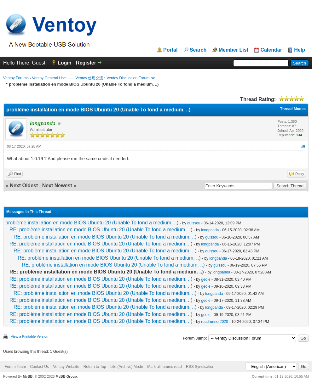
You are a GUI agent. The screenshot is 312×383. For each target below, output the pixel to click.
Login (65, 62)
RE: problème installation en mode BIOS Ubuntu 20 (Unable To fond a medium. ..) (100, 229)
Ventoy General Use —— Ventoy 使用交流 (67, 78)
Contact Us (39, 366)
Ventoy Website (66, 366)
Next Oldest (24, 185)
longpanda (210, 230)
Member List (233, 50)
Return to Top (95, 366)
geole (205, 279)
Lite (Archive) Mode (126, 366)
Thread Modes (293, 109)
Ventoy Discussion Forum (128, 78)
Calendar (271, 50)
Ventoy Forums (16, 78)
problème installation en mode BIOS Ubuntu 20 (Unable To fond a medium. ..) (91, 222)
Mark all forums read (164, 366)
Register (86, 62)
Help (299, 50)
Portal (170, 50)
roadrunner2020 (214, 321)
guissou (193, 223)
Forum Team (15, 366)
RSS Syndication (200, 366)
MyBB (27, 376)
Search (198, 50)
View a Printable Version (29, 336)
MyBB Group (66, 376)
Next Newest (57, 185)
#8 (303, 146)
